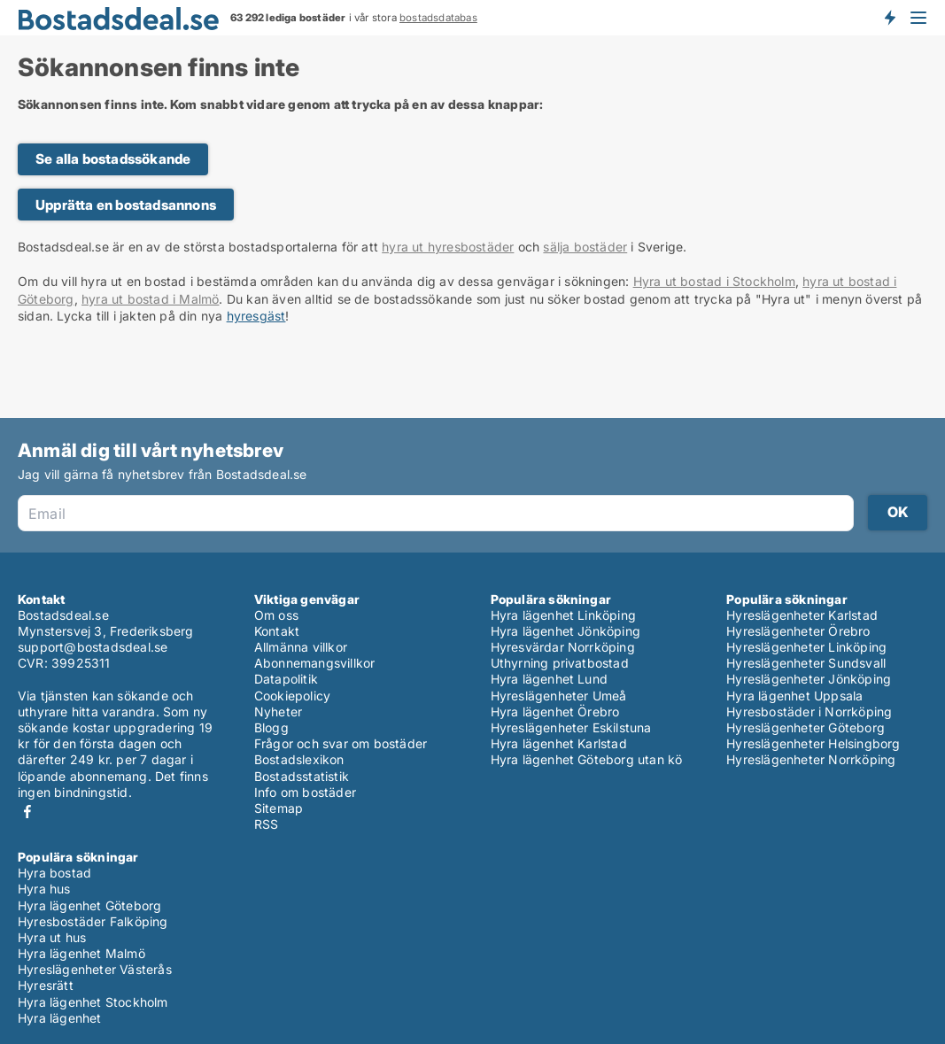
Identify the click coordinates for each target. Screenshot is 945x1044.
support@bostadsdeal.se (92, 646)
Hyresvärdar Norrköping (563, 646)
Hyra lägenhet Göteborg (89, 905)
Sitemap (278, 808)
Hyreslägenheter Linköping (806, 646)
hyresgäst (256, 315)
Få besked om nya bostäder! (889, 17)
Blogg (271, 727)
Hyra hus (44, 888)
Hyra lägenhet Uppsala (794, 695)
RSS (266, 823)
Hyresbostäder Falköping (93, 921)
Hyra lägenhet (60, 1017)
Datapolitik (286, 678)
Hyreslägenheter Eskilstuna (571, 727)
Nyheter (278, 711)
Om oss (276, 615)
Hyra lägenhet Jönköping (566, 630)
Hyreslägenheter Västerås (95, 969)
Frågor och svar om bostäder (340, 743)
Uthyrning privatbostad (560, 662)
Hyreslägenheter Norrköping (810, 759)
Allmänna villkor (300, 646)
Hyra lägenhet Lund (549, 678)
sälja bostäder (585, 246)
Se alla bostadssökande (112, 159)
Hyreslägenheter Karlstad (802, 615)
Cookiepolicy (292, 695)
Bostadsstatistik (301, 776)
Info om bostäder (305, 792)
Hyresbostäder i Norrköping (809, 711)
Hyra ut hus (52, 937)
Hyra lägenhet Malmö (81, 953)
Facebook (27, 811)
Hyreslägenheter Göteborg (805, 727)
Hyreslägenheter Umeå (559, 695)
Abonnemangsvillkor (315, 662)
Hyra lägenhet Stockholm (93, 1001)
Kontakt (276, 630)
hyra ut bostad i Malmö (150, 298)
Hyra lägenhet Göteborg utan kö (587, 759)
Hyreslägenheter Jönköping (808, 678)
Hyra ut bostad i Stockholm (714, 281)
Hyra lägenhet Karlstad (559, 743)
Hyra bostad (54, 872)
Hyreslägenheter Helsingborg (813, 743)
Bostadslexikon (299, 759)
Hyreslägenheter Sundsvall (806, 662)
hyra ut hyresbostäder (448, 246)
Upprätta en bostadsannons (125, 205)
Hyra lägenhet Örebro (555, 711)
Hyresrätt (46, 985)
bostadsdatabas (438, 18)
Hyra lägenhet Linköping (564, 615)
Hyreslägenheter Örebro (798, 630)
